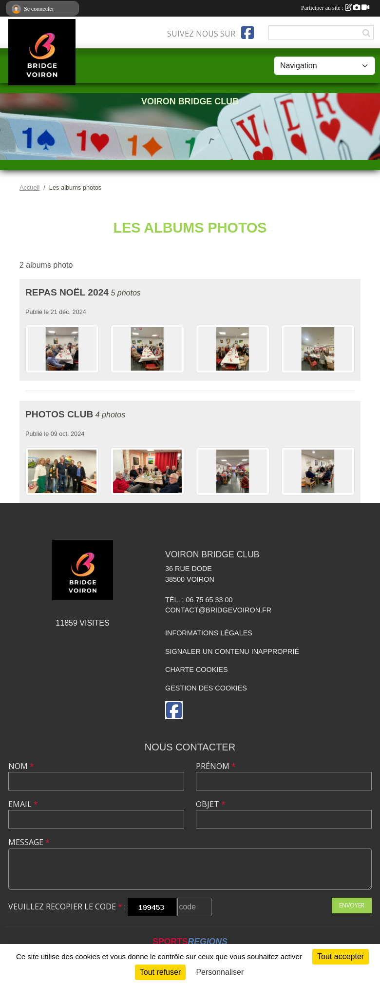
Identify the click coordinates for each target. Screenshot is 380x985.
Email (23, 804)
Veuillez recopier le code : (67, 906)
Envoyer (351, 905)
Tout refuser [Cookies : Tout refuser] (160, 972)
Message (29, 842)
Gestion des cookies (206, 688)
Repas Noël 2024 (67, 292)
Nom (21, 766)
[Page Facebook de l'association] (247, 32)
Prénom (216, 766)
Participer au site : (335, 7)
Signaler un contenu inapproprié (232, 651)
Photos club (59, 414)
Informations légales (208, 633)
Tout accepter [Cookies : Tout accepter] (340, 956)
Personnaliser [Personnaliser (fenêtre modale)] (220, 972)
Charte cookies (196, 669)
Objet (211, 804)
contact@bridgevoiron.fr (218, 610)
